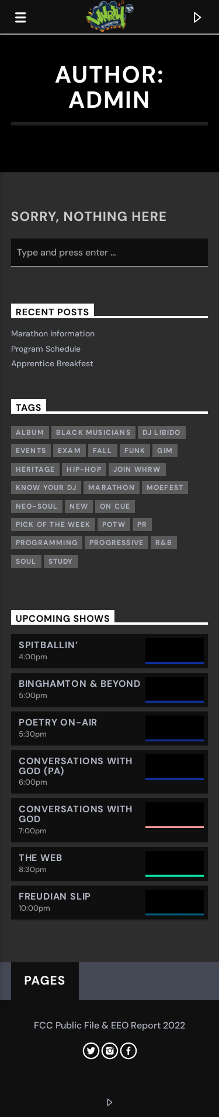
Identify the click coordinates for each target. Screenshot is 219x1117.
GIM (165, 450)
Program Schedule (46, 348)
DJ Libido (161, 432)
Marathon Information (53, 333)
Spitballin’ (48, 645)
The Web (40, 858)
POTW (114, 524)
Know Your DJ (46, 487)
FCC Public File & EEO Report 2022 (109, 1025)
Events (31, 450)
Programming (47, 542)
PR (142, 524)
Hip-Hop (84, 469)
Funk (135, 450)
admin (109, 99)
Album (30, 432)
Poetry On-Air (58, 722)
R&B (163, 542)
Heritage (35, 469)
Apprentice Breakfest (52, 363)
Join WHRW (137, 469)
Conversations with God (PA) (76, 766)
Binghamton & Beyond (80, 683)
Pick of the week (53, 524)
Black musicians (93, 432)
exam (69, 450)
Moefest (165, 487)
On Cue (115, 506)
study (61, 561)
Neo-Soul (37, 506)
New (78, 506)
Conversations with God (76, 814)
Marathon (111, 487)
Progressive (116, 542)
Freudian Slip (55, 896)
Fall (103, 450)
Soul (26, 561)
